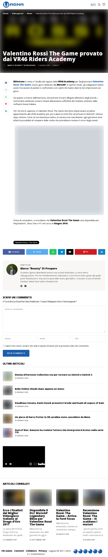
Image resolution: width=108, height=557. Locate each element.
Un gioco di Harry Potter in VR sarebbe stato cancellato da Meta (52, 417)
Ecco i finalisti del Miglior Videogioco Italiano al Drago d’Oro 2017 (13, 517)
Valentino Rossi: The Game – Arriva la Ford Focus (66, 514)
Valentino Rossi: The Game (26, 242)
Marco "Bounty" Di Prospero (21, 65)
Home (5, 13)
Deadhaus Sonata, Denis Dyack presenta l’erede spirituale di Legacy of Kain (59, 403)
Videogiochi (17, 13)
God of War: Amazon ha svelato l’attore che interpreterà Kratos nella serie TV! (59, 431)
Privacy (43, 550)
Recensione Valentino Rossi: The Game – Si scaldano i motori (91, 517)
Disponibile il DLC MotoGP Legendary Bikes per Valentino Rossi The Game (41, 517)
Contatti (19, 550)
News (29, 13)
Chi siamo (6, 550)
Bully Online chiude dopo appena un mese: (39, 388)
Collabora (31, 550)
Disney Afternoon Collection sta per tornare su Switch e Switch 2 (53, 374)
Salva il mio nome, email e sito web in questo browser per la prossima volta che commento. (47, 346)
